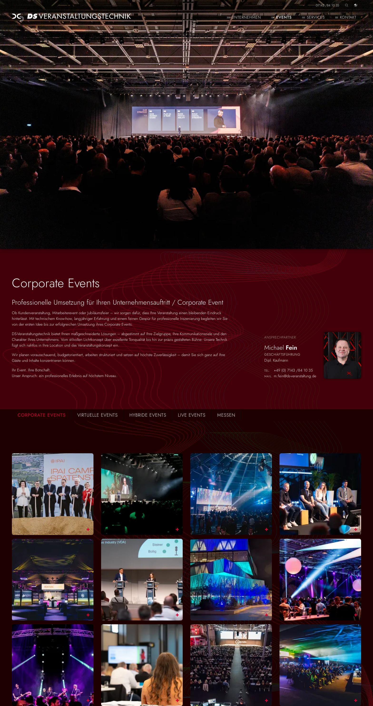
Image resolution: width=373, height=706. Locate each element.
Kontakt (348, 17)
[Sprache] (355, 3)
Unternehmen (246, 17)
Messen (226, 415)
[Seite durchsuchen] (346, 3)
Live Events (192, 415)
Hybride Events (147, 415)
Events (284, 17)
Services (316, 17)
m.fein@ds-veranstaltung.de (295, 376)
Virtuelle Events (97, 415)
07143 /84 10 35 (327, 5)
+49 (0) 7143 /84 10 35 (293, 370)
